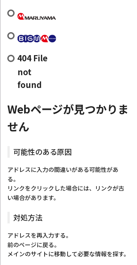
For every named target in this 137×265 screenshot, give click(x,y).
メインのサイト (27, 253)
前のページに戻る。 (33, 244)
